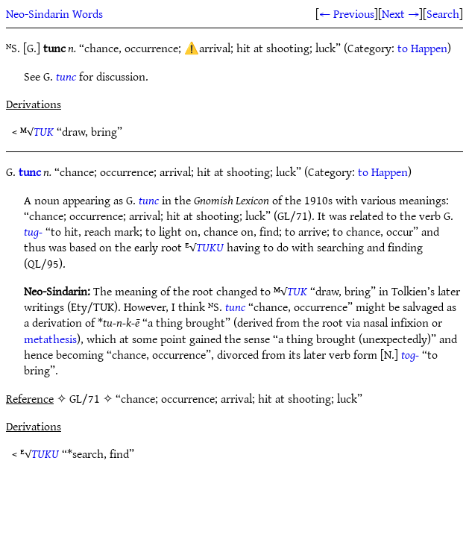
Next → (400, 13)
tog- (410, 354)
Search (442, 13)
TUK (44, 131)
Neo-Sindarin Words (54, 13)
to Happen (422, 47)
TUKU (210, 246)
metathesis (50, 338)
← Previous (346, 13)
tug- (33, 231)
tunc (66, 76)
